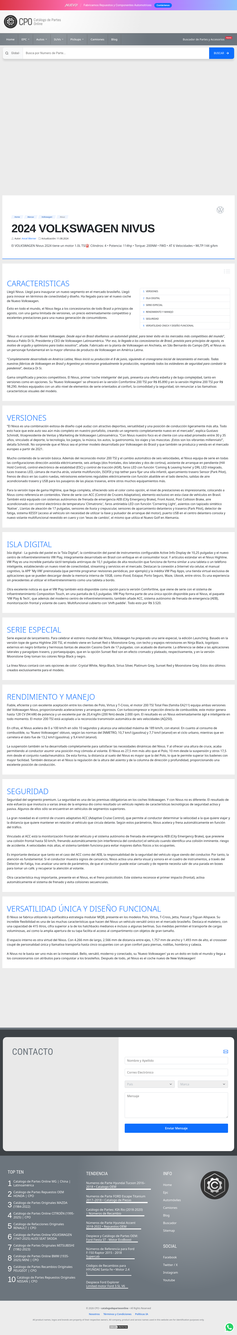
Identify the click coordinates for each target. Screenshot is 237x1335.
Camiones (97, 39)
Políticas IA (141, 1314)
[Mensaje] (176, 1105)
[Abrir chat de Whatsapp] (229, 1327)
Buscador (170, 1223)
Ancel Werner (29, 238)
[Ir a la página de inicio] (32, 22)
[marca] (203, 1084)
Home (10, 39)
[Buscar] (116, 53)
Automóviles (172, 1200)
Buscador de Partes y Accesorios (207, 38)
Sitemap (169, 1230)
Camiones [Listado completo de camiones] (170, 1208)
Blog (114, 39)
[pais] (150, 1084)
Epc (165, 1192)
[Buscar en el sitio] (221, 53)
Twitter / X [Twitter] (170, 1265)
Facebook (170, 1257)
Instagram (170, 1272)
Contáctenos (163, 5)
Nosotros (94, 1314)
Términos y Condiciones (117, 1314)
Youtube (169, 1280)
